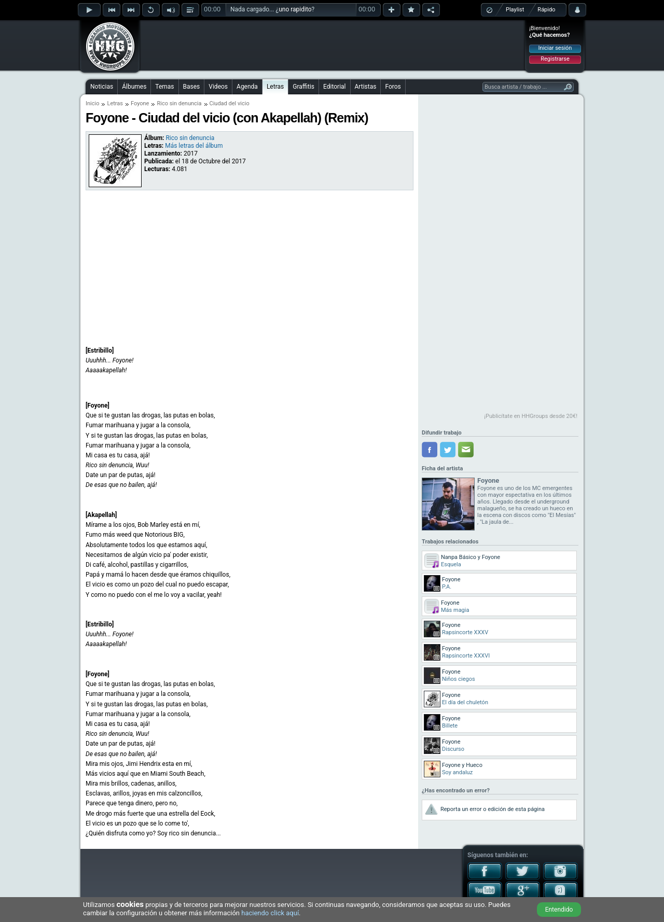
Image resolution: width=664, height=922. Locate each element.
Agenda (247, 86)
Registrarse (555, 58)
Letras (275, 86)
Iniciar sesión (555, 48)
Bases (191, 86)
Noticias (101, 86)
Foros (392, 86)
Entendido (559, 909)
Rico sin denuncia (179, 103)
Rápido (546, 9)
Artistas (366, 86)
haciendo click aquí (270, 913)
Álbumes (134, 86)
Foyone (140, 103)
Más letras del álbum (194, 145)
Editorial (334, 86)
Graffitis (303, 86)
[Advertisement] (332, 45)
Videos (218, 86)
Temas (164, 86)
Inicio (92, 103)
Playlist (515, 9)
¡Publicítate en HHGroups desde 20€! (530, 416)
